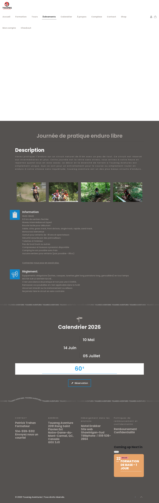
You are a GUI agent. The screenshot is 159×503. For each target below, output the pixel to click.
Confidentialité (124, 432)
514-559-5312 (25, 431)
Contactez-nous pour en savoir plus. (27, 262)
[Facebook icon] (135, 497)
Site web (87, 429)
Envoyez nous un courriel (26, 436)
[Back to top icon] (141, 497)
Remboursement (125, 429)
